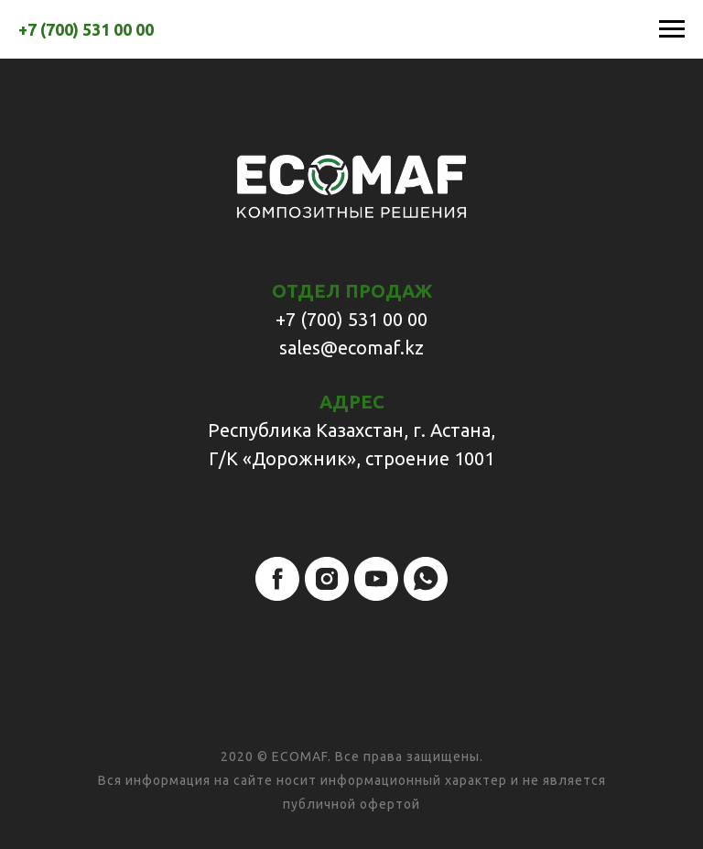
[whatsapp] (426, 579)
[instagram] (327, 579)
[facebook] (277, 579)
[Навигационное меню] (672, 29)
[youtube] (376, 579)
